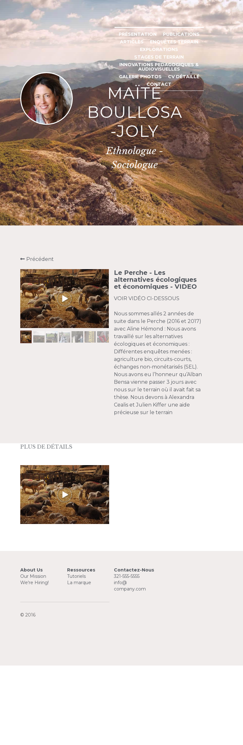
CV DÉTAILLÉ (106, 215)
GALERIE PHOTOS (186, 207)
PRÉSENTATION (58, 192)
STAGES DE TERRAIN (144, 200)
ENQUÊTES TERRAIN (180, 192)
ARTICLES (138, 192)
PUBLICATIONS (101, 192)
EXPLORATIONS (93, 200)
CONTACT (140, 215)
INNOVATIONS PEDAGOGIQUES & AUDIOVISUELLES (97, 207)
